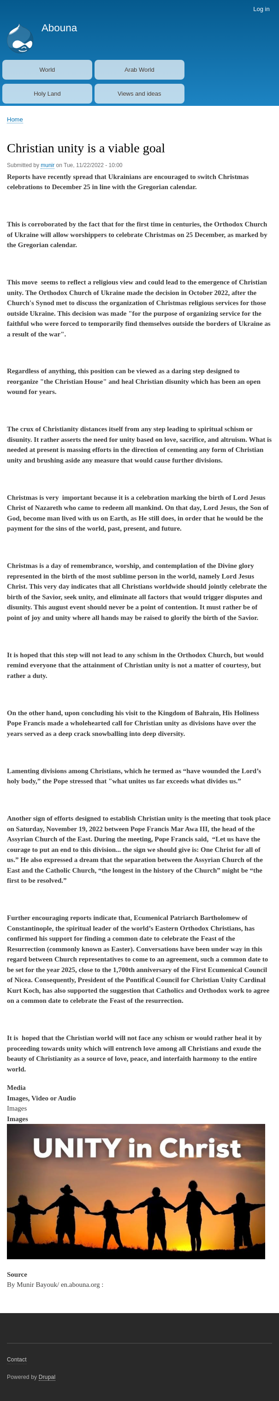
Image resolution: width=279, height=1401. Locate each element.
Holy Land (47, 93)
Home (15, 119)
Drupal (47, 1377)
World (47, 69)
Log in (261, 9)
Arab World (139, 69)
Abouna (59, 28)
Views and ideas (139, 93)
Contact (17, 1359)
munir (47, 165)
